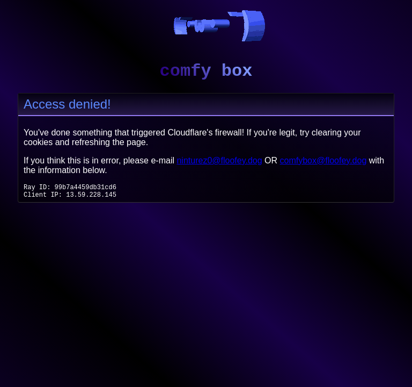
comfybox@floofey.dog (323, 160)
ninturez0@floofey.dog (219, 160)
